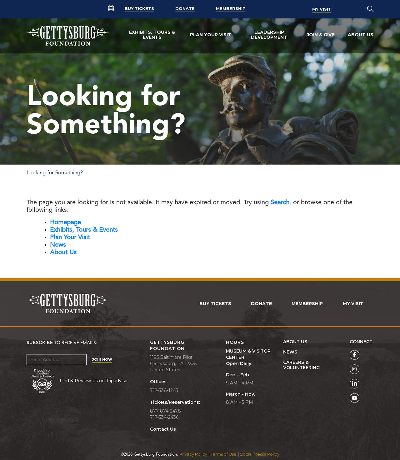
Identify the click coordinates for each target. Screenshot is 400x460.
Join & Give (320, 34)
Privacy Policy (193, 454)
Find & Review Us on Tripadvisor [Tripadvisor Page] (94, 380)
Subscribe (40, 343)
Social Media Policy (259, 454)
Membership (231, 9)
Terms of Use (224, 454)
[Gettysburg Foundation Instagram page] (354, 369)
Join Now (102, 359)
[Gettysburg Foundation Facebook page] (354, 355)
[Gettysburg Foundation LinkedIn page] (354, 383)
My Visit (321, 9)
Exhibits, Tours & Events (152, 34)
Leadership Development (269, 34)
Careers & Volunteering (301, 365)
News (290, 352)
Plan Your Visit (210, 34)
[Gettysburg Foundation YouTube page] (354, 398)
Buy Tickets (139, 9)
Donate (185, 9)
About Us (360, 34)
